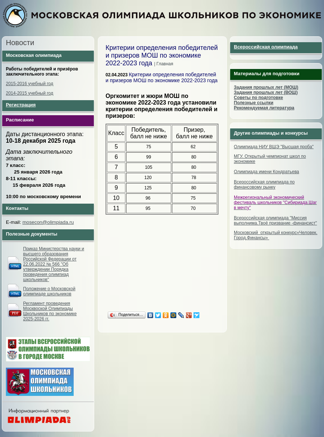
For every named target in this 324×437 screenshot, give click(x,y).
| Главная (163, 63)
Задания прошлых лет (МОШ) (266, 87)
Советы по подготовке (258, 97)
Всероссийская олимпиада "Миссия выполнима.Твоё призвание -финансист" (275, 220)
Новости (20, 43)
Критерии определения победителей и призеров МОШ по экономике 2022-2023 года (162, 77)
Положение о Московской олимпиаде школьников (49, 291)
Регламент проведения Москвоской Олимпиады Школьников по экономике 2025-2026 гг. (50, 311)
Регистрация (21, 105)
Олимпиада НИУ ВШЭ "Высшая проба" (274, 146)
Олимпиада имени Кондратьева (266, 171)
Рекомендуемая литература (264, 107)
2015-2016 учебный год (29, 83)
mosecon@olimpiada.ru (48, 222)
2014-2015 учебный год (29, 93)
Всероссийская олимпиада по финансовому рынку (264, 184)
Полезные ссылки (253, 102)
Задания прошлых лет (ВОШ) (266, 92)
